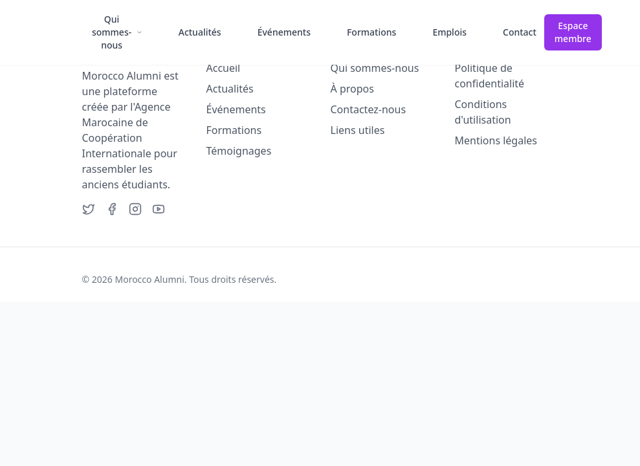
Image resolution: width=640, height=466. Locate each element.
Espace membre (573, 32)
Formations (234, 130)
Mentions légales (496, 140)
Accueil (223, 68)
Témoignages (239, 151)
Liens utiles (358, 130)
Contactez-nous (368, 109)
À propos (352, 89)
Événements (236, 109)
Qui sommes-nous (375, 68)
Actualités (230, 89)
